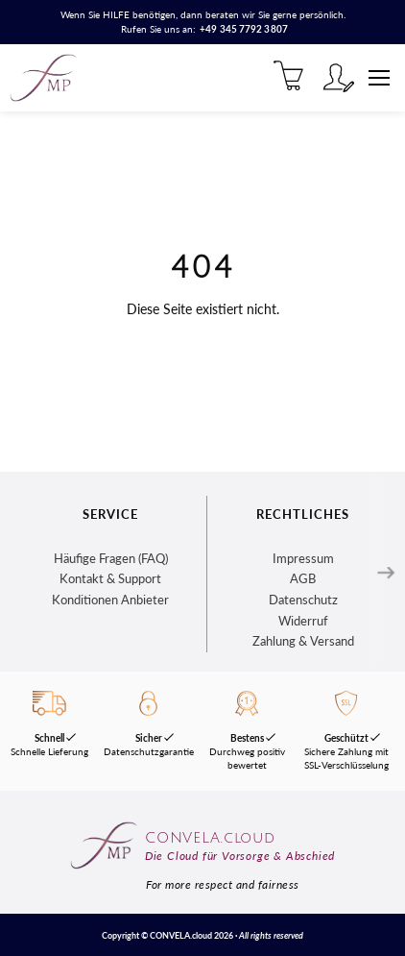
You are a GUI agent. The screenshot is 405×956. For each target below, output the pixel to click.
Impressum (303, 558)
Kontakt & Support (110, 578)
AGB (303, 578)
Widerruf (303, 620)
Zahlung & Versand (303, 641)
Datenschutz (303, 599)
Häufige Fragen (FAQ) (111, 558)
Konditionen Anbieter (110, 599)
